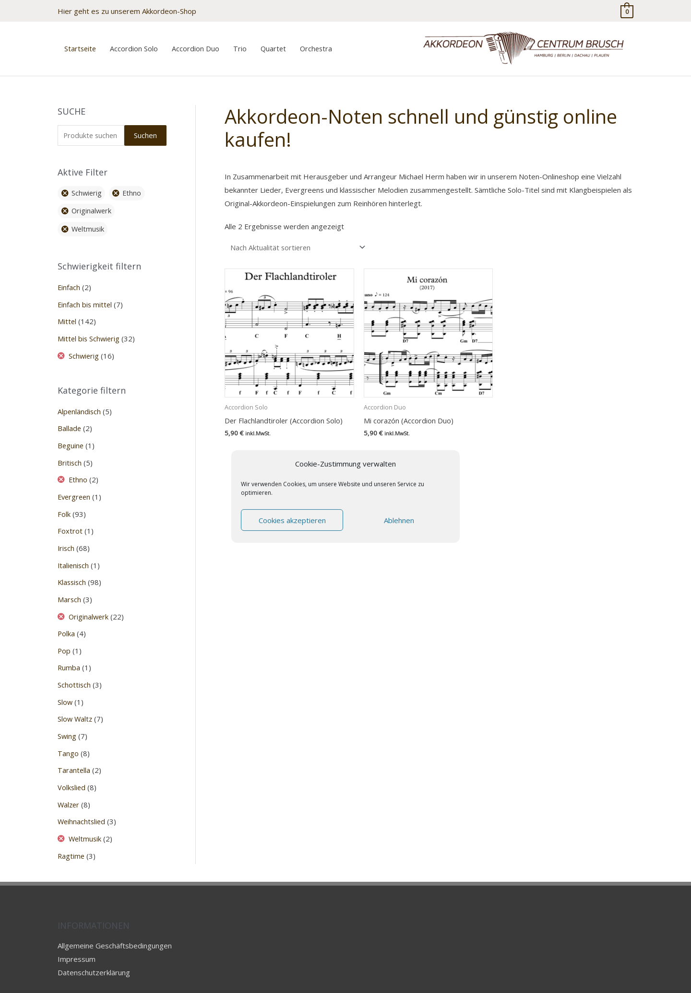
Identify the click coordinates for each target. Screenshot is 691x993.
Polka (66, 619)
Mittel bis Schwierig (89, 331)
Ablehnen (399, 520)
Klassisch (73, 569)
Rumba (69, 652)
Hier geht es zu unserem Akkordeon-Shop (127, 9)
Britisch (70, 452)
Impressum (76, 939)
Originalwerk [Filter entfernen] (92, 205)
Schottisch (74, 669)
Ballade (70, 419)
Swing (67, 719)
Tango (68, 736)
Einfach (69, 281)
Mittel (67, 314)
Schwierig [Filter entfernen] (87, 187)
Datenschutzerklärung (94, 952)
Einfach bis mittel (85, 298)
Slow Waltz (76, 703)
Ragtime (71, 836)
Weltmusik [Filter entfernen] (89, 223)
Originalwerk (89, 602)
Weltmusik (86, 819)
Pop (64, 636)
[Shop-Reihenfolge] (298, 240)
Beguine (71, 436)
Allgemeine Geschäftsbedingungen (115, 925)
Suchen (145, 128)
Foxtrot (70, 519)
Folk (64, 503)
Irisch (66, 536)
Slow (65, 686)
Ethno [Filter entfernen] (134, 187)
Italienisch (74, 553)
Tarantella (74, 753)
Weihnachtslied (82, 802)
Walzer (69, 786)
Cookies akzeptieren (292, 520)
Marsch (70, 586)
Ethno (78, 469)
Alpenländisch (80, 403)
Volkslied (72, 769)
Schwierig (84, 347)
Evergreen (75, 486)
